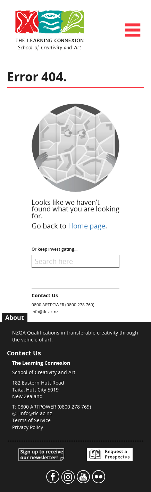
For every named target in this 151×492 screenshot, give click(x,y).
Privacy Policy (27, 427)
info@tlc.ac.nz (45, 311)
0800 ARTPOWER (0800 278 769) (63, 304)
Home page (86, 226)
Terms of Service (31, 420)
